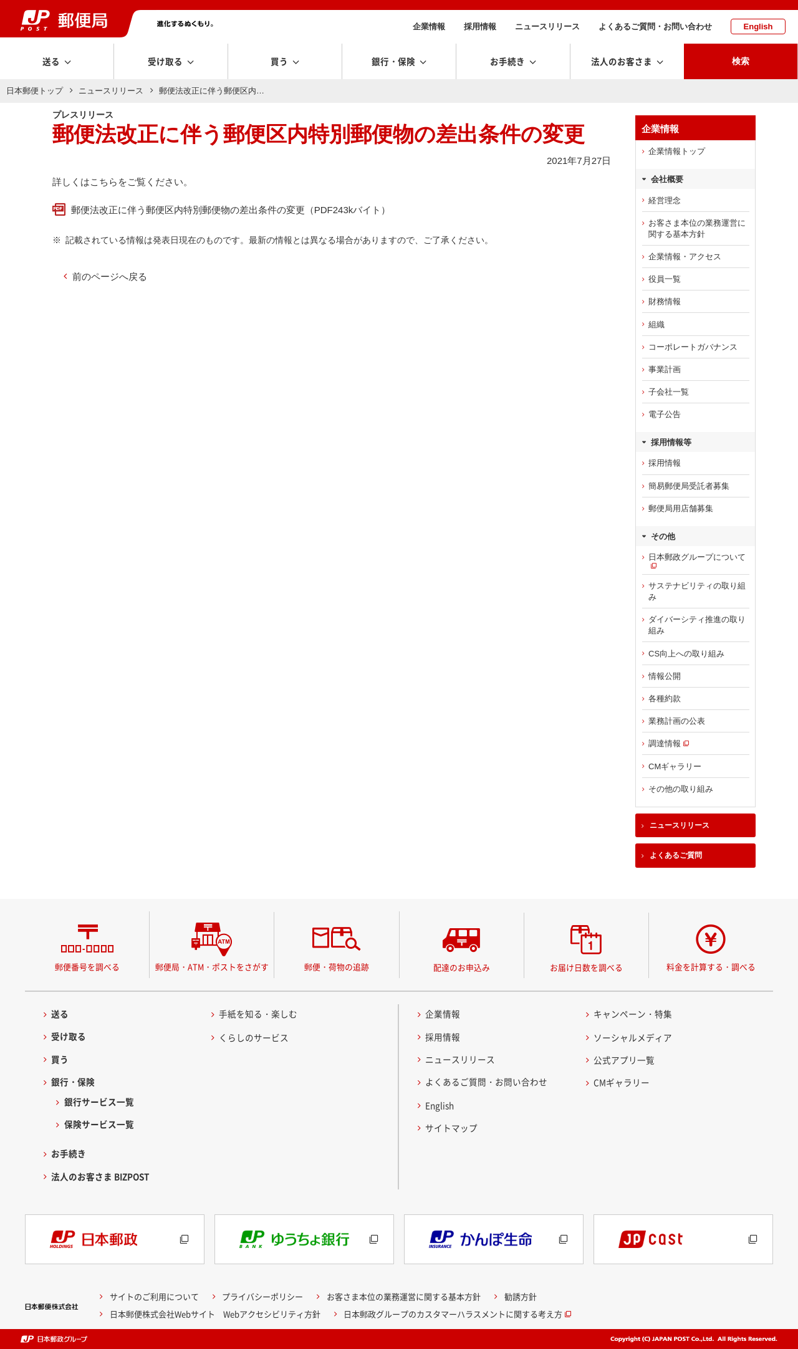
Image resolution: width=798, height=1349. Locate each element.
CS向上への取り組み (686, 653)
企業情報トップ (676, 151)
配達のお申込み (461, 967)
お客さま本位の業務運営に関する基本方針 (697, 228)
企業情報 (429, 26)
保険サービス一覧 (99, 1124)
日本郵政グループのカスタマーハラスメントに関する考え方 (453, 1314)
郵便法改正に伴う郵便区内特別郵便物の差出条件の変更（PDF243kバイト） (231, 209)
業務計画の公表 (676, 721)
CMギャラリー (674, 766)
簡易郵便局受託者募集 (688, 486)
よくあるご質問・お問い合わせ (655, 26)
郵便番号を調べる (87, 966)
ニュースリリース (547, 26)
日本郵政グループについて (697, 557)
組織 (656, 324)
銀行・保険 (73, 1081)
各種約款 (664, 698)
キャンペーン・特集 (633, 1013)
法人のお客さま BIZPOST (100, 1176)
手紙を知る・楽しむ (258, 1013)
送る (60, 1013)
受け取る (68, 1036)
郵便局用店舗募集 (680, 508)
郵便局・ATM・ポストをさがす (212, 966)
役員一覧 (664, 279)
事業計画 (664, 369)
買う (60, 1059)
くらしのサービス (254, 1037)
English (758, 26)
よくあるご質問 (676, 855)
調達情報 (664, 743)
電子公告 (664, 414)
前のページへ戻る (109, 276)
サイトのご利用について (154, 1296)
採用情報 (480, 26)
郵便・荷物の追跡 (336, 966)
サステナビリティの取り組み (697, 591)
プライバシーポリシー (262, 1296)
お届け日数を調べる (586, 967)
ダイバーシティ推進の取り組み (697, 625)
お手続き (68, 1154)
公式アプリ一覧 (624, 1060)
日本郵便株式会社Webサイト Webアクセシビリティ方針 (215, 1314)
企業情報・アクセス (684, 256)
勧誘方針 (520, 1296)
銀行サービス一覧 (99, 1101)
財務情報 (664, 301)
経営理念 (664, 200)
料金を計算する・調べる (711, 966)
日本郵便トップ (34, 90)
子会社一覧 (668, 391)
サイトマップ (451, 1127)
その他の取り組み (680, 789)
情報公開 (664, 676)
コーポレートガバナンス (693, 347)
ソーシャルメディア (633, 1037)
